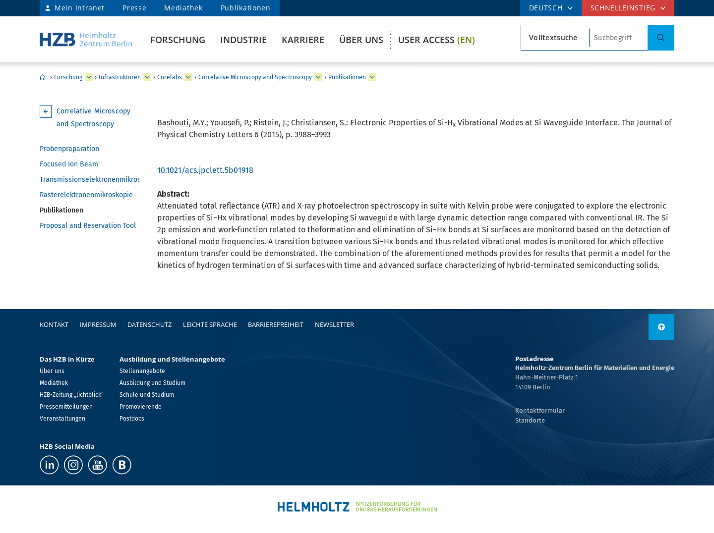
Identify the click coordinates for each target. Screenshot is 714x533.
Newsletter (334, 324)
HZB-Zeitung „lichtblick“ (72, 394)
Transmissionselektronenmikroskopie (89, 179)
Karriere (303, 40)
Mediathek (183, 7)
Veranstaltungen (62, 418)
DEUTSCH (546, 7)
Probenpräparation (69, 149)
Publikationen (246, 7)
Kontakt (54, 324)
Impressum (98, 324)
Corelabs (169, 77)
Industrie (243, 40)
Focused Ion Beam (69, 164)
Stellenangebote (142, 371)
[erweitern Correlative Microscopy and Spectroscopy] (318, 77)
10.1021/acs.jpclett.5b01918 (205, 170)
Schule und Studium (146, 394)
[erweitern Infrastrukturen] (147, 77)
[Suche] (661, 38)
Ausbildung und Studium (152, 382)
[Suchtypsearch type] (555, 37)
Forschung (177, 40)
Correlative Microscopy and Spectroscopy (255, 77)
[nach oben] (661, 327)
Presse (134, 7)
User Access (436, 40)
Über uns (361, 40)
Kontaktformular (540, 410)
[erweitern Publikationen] (372, 77)
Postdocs (131, 418)
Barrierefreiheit (275, 324)
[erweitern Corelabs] (188, 77)
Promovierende (140, 406)
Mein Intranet (80, 7)
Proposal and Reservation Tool (88, 225)
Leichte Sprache (210, 324)
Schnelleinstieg (623, 7)
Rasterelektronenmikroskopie (86, 195)
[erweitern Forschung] (89, 77)
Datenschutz (149, 324)
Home (43, 77)
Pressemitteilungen (66, 406)
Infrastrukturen (120, 77)
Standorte (530, 420)
